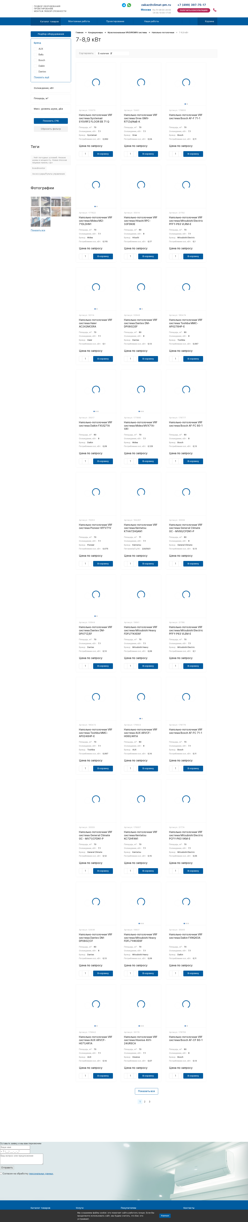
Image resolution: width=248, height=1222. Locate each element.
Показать (48, 121)
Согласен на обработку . (28, 1173)
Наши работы (151, 21)
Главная (79, 32)
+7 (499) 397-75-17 (191, 4)
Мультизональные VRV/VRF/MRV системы (127, 32)
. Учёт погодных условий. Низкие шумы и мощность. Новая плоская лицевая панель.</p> (49, 160)
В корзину (103, 154)
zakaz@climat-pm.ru (156, 4)
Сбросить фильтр (51, 129)
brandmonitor (38, 168)
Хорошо (165, 1215)
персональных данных (41, 1173)
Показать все (146, 1091)
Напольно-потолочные (163, 32)
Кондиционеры (95, 32)
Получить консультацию (194, 10)
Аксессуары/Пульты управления (48, 174)
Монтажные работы (79, 21)
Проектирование (115, 21)
